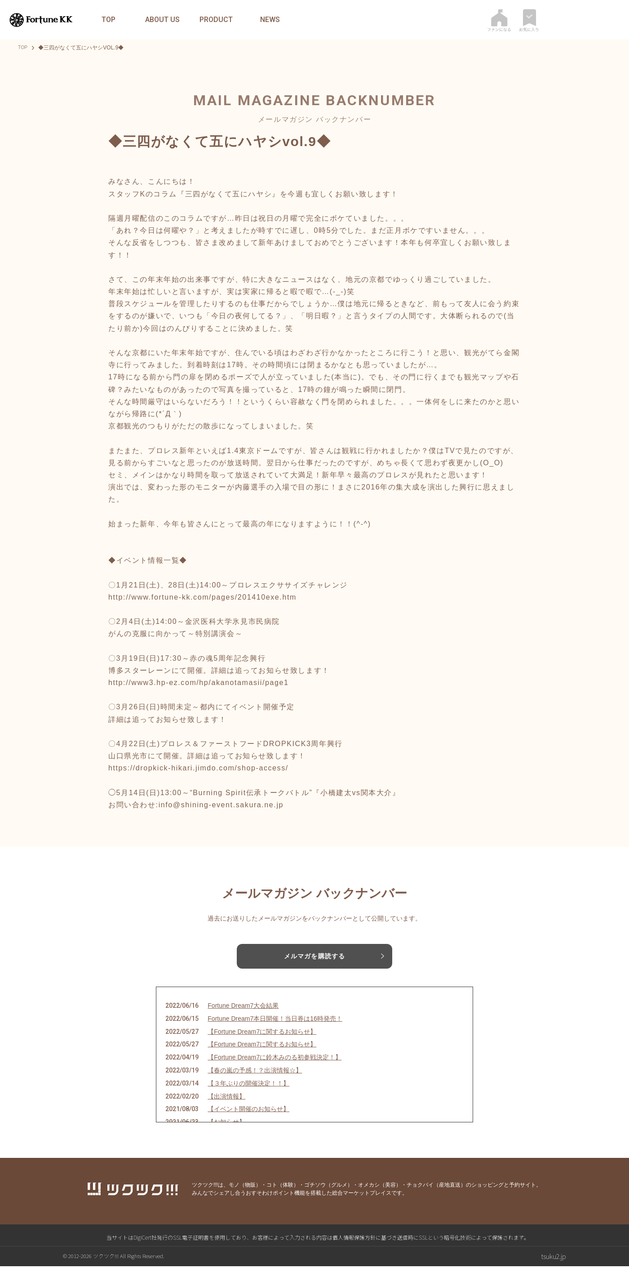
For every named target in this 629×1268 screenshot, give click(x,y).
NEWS (270, 19)
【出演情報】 (226, 1097)
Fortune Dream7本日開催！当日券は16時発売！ (275, 1019)
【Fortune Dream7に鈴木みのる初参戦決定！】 (274, 1059)
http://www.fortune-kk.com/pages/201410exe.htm (202, 597)
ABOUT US (162, 19)
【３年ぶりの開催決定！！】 (248, 1084)
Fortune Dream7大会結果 (243, 1007)
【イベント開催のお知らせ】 (248, 1110)
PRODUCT (216, 19)
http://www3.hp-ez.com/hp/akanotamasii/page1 (198, 682)
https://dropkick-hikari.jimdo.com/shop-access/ (198, 768)
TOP (108, 19)
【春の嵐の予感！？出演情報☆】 (255, 1072)
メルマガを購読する (314, 956)
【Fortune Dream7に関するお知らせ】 (262, 1033)
